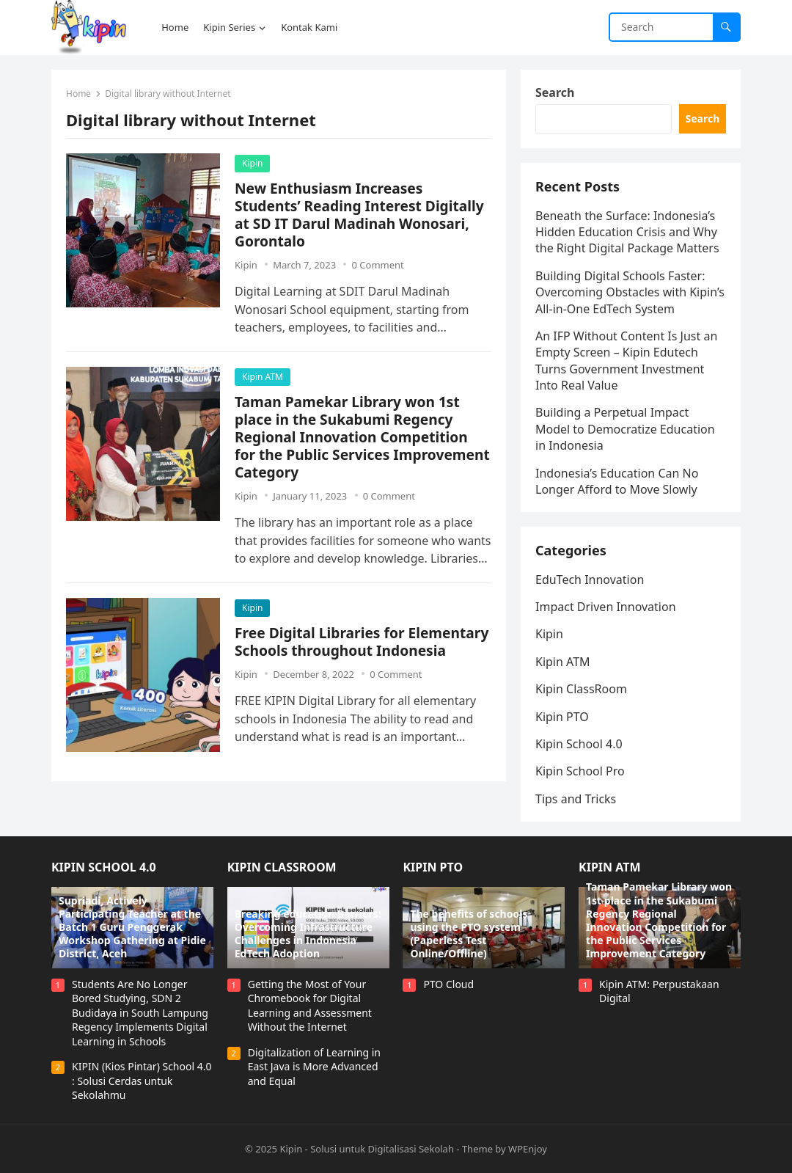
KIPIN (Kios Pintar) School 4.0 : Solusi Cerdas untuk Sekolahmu (141, 1080)
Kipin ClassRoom (581, 689)
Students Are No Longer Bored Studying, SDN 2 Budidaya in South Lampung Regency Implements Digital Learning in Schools (140, 1012)
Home (78, 93)
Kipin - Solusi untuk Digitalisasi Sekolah (366, 1148)
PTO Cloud (448, 984)
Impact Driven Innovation (605, 607)
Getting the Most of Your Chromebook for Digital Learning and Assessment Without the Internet (310, 1005)
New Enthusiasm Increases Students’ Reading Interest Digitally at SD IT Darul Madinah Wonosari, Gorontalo (359, 214)
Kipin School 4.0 (579, 744)
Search (554, 92)
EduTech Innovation (589, 579)
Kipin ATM (262, 376)
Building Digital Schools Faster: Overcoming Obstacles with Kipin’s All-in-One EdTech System (630, 292)
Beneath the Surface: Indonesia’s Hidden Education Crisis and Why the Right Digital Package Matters (627, 232)
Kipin (252, 163)
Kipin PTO (562, 717)
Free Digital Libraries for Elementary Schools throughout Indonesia (361, 641)
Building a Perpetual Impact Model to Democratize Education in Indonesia (625, 428)
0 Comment (377, 264)
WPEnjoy (527, 1148)
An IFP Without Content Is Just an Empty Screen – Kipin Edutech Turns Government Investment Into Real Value (626, 360)
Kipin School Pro (580, 771)
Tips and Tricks (575, 799)
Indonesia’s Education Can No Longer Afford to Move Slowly (616, 481)
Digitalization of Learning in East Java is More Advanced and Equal (314, 1066)
